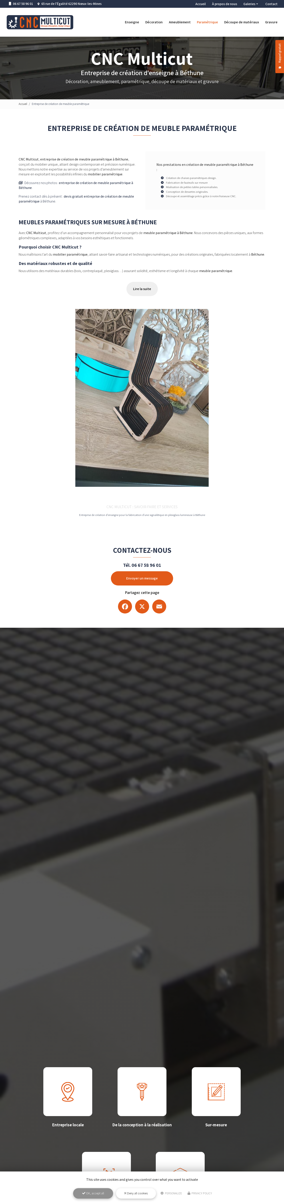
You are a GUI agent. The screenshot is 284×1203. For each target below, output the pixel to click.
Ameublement (180, 22)
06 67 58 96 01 (21, 3)
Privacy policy (200, 1193)
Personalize (171, 1193)
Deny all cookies (136, 1193)
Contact (271, 4)
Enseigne (132, 22)
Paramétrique (207, 22)
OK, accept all (93, 1193)
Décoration (154, 22)
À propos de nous (224, 4)
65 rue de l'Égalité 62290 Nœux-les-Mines (71, 3)
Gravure (271, 22)
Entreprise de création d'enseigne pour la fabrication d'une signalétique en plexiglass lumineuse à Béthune (142, 515)
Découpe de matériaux (241, 22)
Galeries (249, 4)
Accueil (200, 4)
